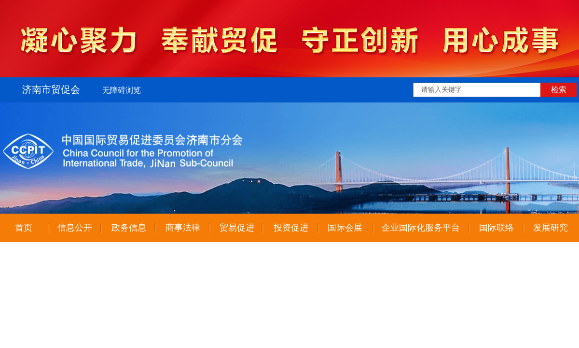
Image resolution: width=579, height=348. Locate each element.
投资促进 (291, 227)
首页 (23, 227)
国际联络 (496, 227)
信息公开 (74, 227)
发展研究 (550, 227)
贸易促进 (237, 227)
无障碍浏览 (121, 90)
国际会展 (345, 227)
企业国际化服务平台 (421, 227)
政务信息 (128, 227)
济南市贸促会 (51, 89)
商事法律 (182, 227)
